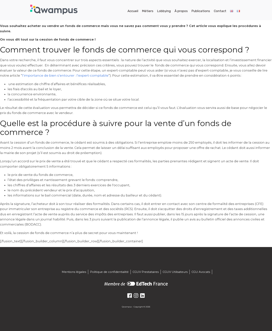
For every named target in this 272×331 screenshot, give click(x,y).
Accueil (133, 11)
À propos (181, 11)
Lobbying (164, 11)
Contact (220, 11)
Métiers (147, 11)
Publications (201, 11)
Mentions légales (74, 272)
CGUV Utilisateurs (175, 272)
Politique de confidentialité (109, 272)
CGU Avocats (201, 272)
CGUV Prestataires (146, 272)
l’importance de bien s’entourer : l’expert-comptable (65, 75)
